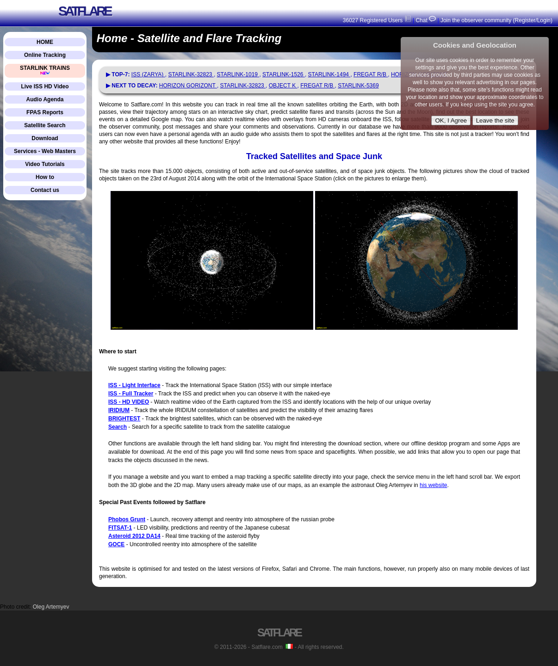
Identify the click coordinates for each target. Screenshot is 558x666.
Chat (425, 20)
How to (45, 177)
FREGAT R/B (370, 74)
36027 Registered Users (377, 20)
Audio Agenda (45, 99)
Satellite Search (44, 125)
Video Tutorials (45, 164)
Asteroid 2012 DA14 (134, 536)
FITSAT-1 (120, 527)
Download (44, 138)
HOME (45, 42)
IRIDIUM (119, 410)
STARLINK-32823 (191, 74)
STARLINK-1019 (238, 74)
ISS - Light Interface (134, 385)
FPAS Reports (44, 112)
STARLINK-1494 (329, 74)
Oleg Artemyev (51, 607)
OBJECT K (283, 85)
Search (117, 427)
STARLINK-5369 (358, 85)
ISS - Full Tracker (130, 393)
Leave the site (495, 120)
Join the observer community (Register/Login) (496, 20)
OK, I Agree (451, 120)
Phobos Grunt (126, 519)
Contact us (45, 190)
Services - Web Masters (45, 151)
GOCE (116, 544)
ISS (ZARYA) (148, 74)
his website (433, 485)
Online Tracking (45, 55)
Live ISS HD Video (44, 86)
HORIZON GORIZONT (188, 85)
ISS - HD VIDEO (128, 402)
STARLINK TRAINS (45, 70)
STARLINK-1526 (283, 74)
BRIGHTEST (124, 418)
